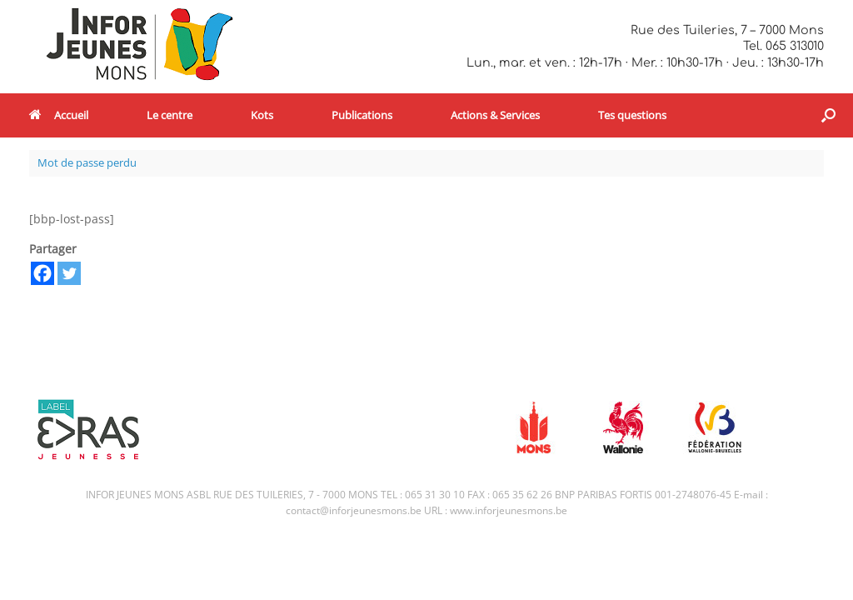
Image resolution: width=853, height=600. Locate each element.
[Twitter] (69, 273)
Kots (262, 115)
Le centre (169, 115)
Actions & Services (495, 115)
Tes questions (632, 115)
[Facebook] (42, 273)
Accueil (58, 115)
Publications (362, 115)
